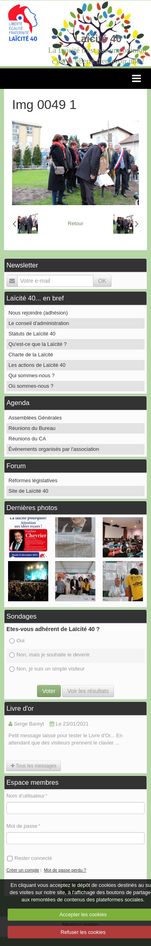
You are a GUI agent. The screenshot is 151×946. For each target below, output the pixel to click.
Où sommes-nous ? (31, 386)
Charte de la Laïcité (30, 355)
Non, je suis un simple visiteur (47, 669)
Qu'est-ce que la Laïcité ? (37, 344)
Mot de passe (21, 826)
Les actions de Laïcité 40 (37, 365)
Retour (75, 223)
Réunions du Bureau (32, 428)
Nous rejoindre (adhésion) (38, 313)
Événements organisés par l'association (53, 449)
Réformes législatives (33, 480)
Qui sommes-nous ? (31, 375)
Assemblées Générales (35, 418)
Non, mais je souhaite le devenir (49, 655)
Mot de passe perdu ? (65, 870)
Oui (17, 641)
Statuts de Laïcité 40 (32, 334)
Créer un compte (22, 870)
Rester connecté (29, 858)
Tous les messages (33, 766)
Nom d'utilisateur (25, 796)
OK (102, 281)
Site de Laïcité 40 (28, 491)
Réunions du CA (27, 439)
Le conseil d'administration (38, 323)
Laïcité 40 (98, 38)
